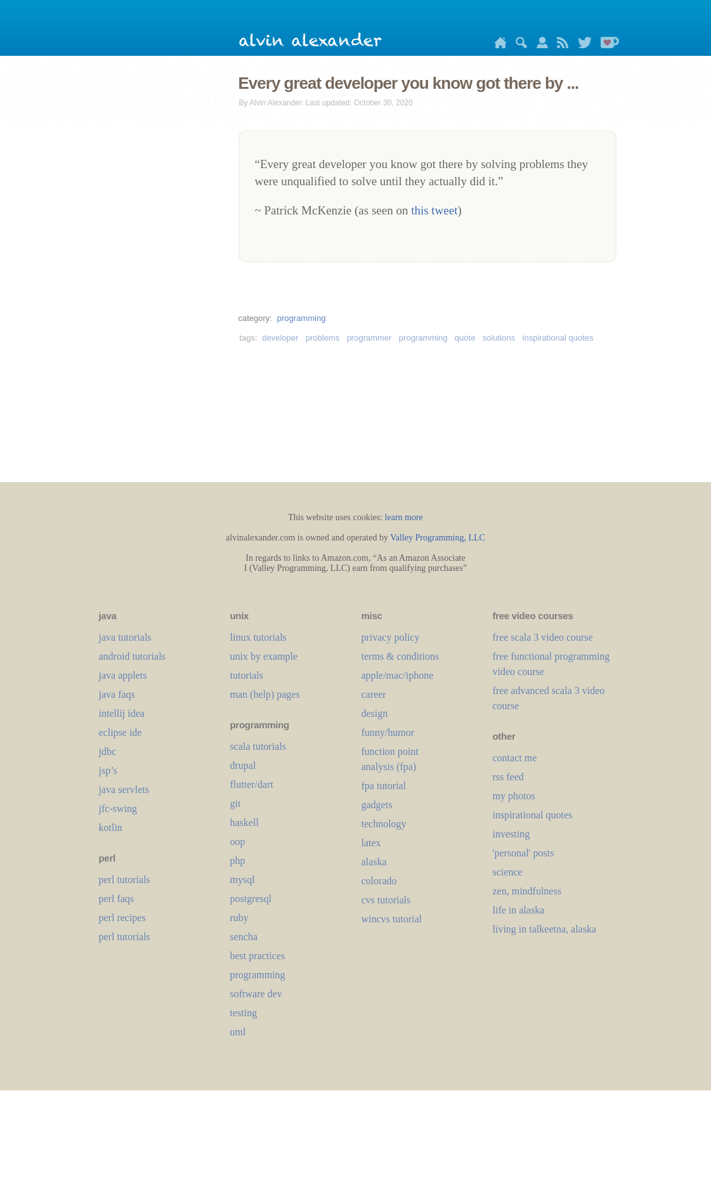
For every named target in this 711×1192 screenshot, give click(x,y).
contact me (515, 757)
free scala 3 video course (543, 637)
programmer (369, 338)
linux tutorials (258, 637)
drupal (243, 765)
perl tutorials (124, 879)
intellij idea (122, 713)
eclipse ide (120, 732)
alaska (374, 861)
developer (280, 338)
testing (244, 1012)
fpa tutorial (384, 785)
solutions (499, 338)
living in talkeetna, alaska (545, 929)
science (508, 872)
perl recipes (122, 917)
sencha (244, 936)
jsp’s (108, 770)
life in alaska (519, 910)
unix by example (264, 656)
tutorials (246, 675)
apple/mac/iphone (398, 675)
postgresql (251, 898)
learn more (404, 517)
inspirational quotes (558, 338)
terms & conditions (401, 656)
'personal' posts (523, 853)
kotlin (110, 827)
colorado (379, 880)
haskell (244, 822)
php (237, 860)
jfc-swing (118, 808)
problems (322, 338)
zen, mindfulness (527, 891)
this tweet (434, 210)
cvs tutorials (386, 899)
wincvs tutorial (392, 919)
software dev (256, 993)
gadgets (377, 804)
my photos (514, 795)
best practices (257, 955)
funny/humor (388, 732)
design (375, 713)
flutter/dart (251, 784)
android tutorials (132, 656)
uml (238, 1031)
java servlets (124, 789)
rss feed (508, 776)
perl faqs (116, 898)
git (235, 803)
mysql (242, 879)
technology (384, 823)
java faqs (117, 694)
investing (511, 834)
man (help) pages (265, 694)
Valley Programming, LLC (437, 537)
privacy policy (391, 637)
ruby (239, 917)
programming (301, 318)
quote (465, 338)
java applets (123, 675)
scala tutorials (258, 746)
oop (237, 841)
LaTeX (371, 842)
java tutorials (125, 637)
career (374, 694)
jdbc (108, 751)
